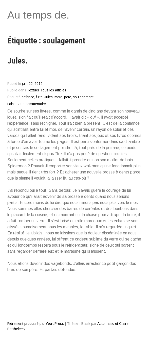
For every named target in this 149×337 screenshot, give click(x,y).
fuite (39, 97)
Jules (48, 97)
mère (58, 97)
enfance (28, 97)
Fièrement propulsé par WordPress (35, 324)
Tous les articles (53, 90)
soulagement (83, 97)
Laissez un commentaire (26, 104)
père (67, 97)
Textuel (33, 90)
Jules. (17, 61)
